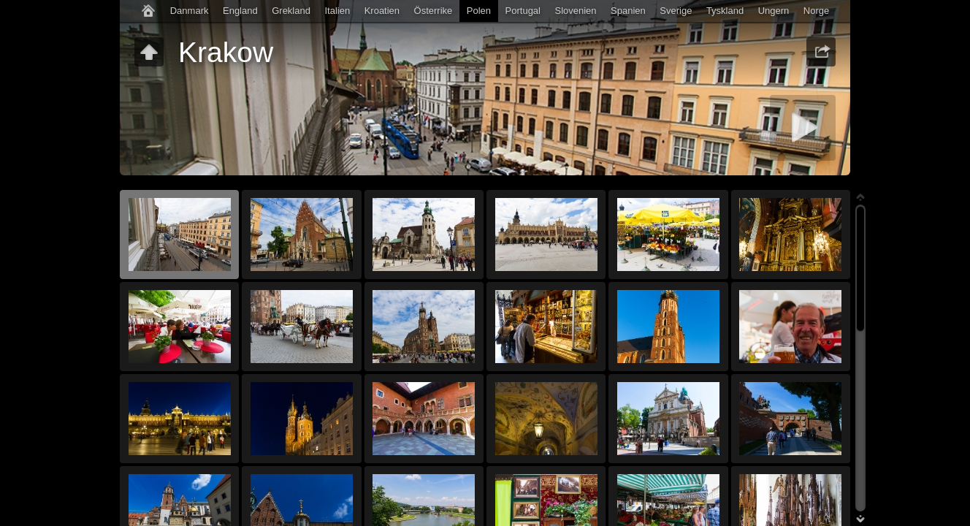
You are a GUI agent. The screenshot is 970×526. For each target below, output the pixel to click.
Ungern (774, 10)
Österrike (433, 10)
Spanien (628, 10)
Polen (479, 10)
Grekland (291, 10)
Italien (337, 10)
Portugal (523, 10)
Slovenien (575, 10)
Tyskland (725, 10)
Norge (816, 10)
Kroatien (382, 10)
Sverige (676, 10)
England (240, 10)
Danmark (189, 10)
